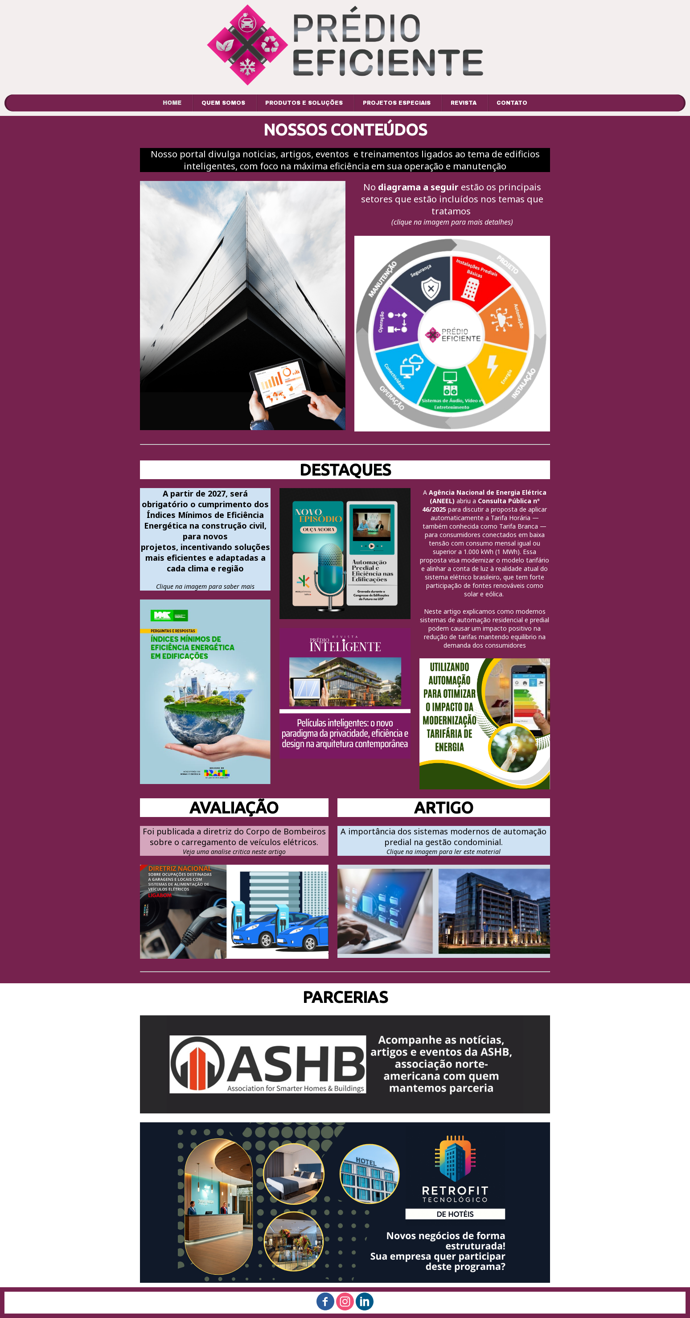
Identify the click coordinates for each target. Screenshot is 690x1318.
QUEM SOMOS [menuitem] (223, 103)
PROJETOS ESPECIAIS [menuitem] (397, 103)
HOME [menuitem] (172, 103)
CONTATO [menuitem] (512, 103)
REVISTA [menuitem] (463, 103)
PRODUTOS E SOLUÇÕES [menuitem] (304, 103)
